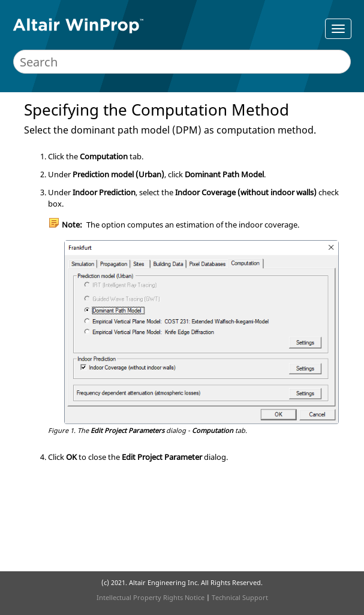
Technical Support (240, 597)
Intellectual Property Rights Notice (150, 597)
